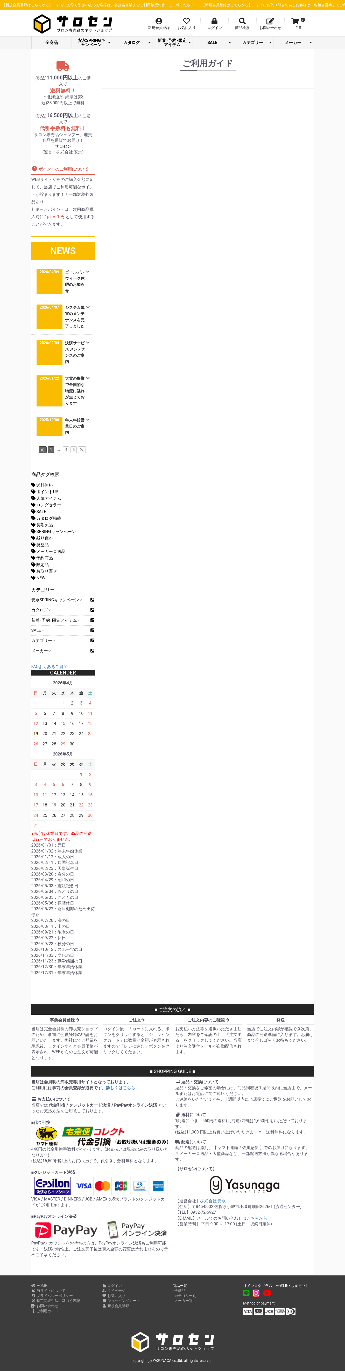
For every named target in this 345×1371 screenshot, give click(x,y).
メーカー (298, 42)
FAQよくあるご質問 (49, 666)
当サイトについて (48, 1290)
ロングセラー (46, 504)
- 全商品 (179, 1290)
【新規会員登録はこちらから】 (119, 5)
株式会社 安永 (213, 1200)
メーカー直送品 (48, 551)
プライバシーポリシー (52, 1296)
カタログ (137, 42)
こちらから (257, 1218)
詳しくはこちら (120, 1087)
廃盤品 (40, 544)
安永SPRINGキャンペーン (94, 42)
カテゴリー (257, 42)
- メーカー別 (183, 1301)
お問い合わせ (45, 1306)
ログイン (112, 1286)
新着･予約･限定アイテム (174, 42)
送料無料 (42, 485)
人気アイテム (46, 498)
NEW (38, 577)
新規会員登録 (115, 1306)
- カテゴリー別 (184, 1296)
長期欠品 (42, 524)
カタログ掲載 (46, 518)
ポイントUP (44, 491)
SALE (219, 42)
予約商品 (42, 557)
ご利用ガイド (45, 1311)
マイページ (113, 1290)
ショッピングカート (121, 1301)
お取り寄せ (44, 571)
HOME (39, 1286)
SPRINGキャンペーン (53, 531)
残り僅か (42, 538)
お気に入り (113, 1296)
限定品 (40, 564)
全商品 (51, 42)
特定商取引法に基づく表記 (55, 1301)
